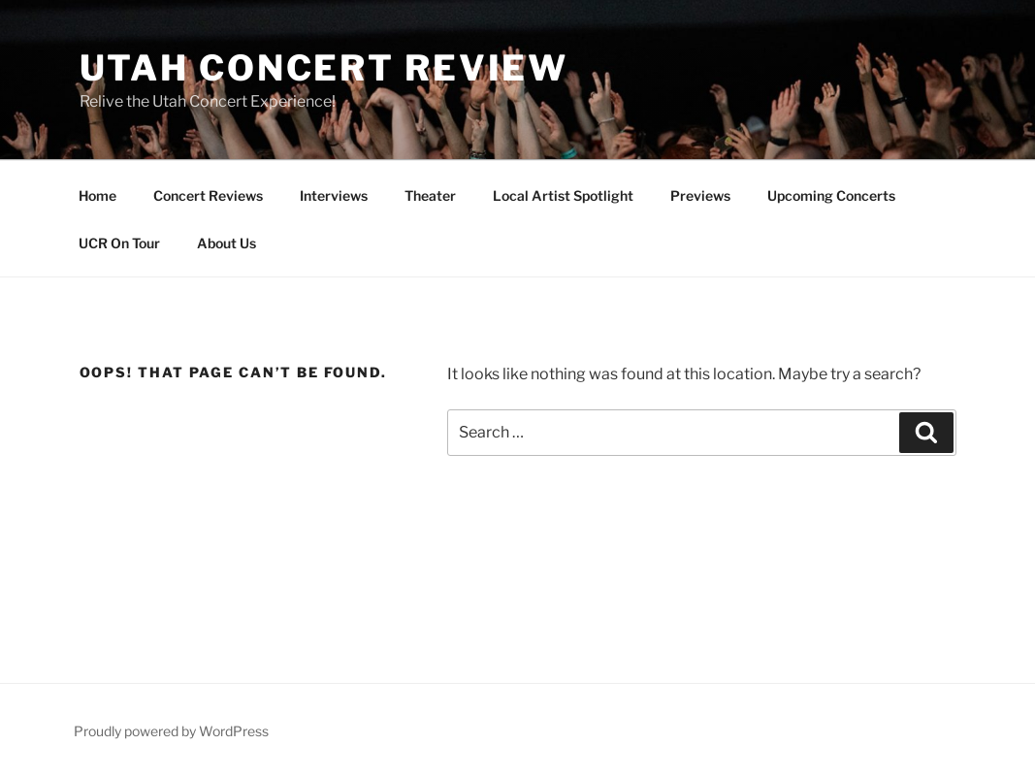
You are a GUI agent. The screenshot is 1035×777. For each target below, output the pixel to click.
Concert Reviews (208, 195)
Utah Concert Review (324, 68)
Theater (430, 195)
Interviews (334, 195)
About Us (226, 243)
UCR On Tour (119, 243)
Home (97, 195)
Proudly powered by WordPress (171, 731)
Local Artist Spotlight (563, 195)
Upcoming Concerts (831, 195)
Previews (700, 195)
